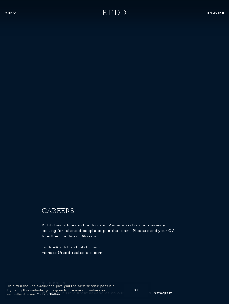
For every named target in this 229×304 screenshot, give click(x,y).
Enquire (215, 13)
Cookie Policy (48, 294)
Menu (10, 13)
